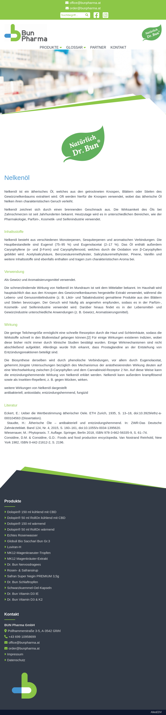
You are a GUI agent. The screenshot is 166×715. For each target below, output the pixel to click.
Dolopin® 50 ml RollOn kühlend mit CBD (34, 518)
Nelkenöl (17, 177)
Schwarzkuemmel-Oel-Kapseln (28, 588)
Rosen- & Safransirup (21, 570)
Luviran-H (12, 547)
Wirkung (11, 324)
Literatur (11, 405)
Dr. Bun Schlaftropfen (21, 582)
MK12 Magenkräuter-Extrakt (26, 558)
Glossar (76, 47)
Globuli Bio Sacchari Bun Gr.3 (27, 541)
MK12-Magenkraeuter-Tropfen (27, 553)
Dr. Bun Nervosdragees (22, 564)
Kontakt (118, 47)
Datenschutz (14, 660)
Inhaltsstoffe (14, 232)
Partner (98, 47)
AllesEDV (156, 712)
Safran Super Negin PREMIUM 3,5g (31, 576)
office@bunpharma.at (83, 3)
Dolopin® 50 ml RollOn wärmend (29, 529)
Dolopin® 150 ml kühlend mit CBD (30, 512)
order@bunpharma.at (83, 8)
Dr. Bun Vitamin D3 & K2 (23, 599)
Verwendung (14, 272)
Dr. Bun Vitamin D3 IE (21, 593)
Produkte (51, 47)
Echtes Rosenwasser (21, 535)
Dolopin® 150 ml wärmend (24, 523)
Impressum (13, 654)
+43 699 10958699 (20, 636)
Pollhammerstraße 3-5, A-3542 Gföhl (32, 631)
